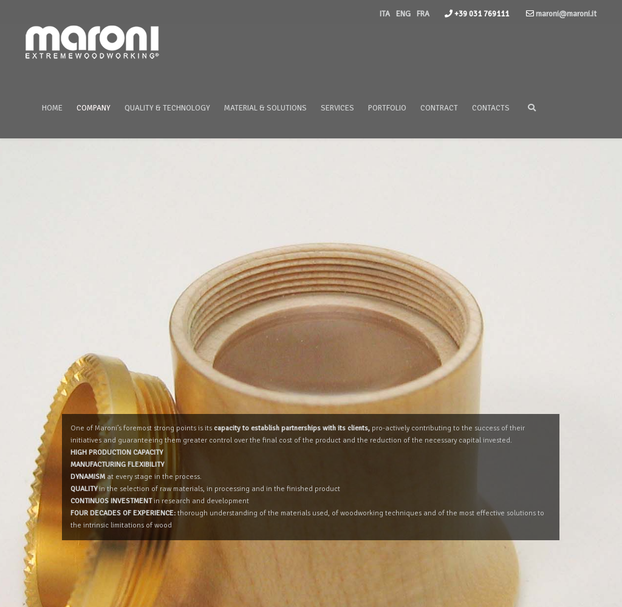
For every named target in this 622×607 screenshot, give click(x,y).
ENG (403, 14)
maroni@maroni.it (565, 14)
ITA (385, 14)
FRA (423, 14)
